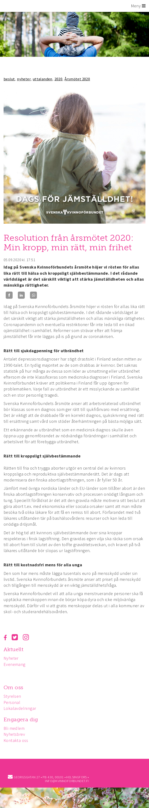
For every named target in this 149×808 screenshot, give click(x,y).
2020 (59, 79)
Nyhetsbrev (14, 734)
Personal (12, 702)
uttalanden (42, 79)
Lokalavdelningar (20, 708)
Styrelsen (12, 696)
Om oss (13, 687)
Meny (138, 6)
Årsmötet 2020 (77, 79)
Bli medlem (14, 728)
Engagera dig (21, 719)
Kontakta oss (16, 740)
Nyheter (11, 658)
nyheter (24, 79)
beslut (9, 79)
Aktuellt (13, 649)
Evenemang (14, 664)
